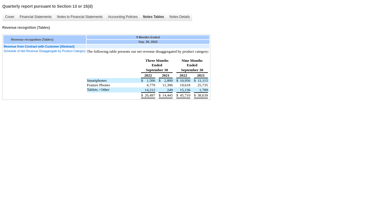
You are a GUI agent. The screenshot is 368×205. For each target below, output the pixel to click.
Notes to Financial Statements (80, 17)
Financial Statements (36, 17)
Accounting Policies (123, 17)
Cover (9, 17)
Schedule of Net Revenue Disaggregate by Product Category (45, 51)
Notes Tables (153, 17)
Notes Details (179, 17)
